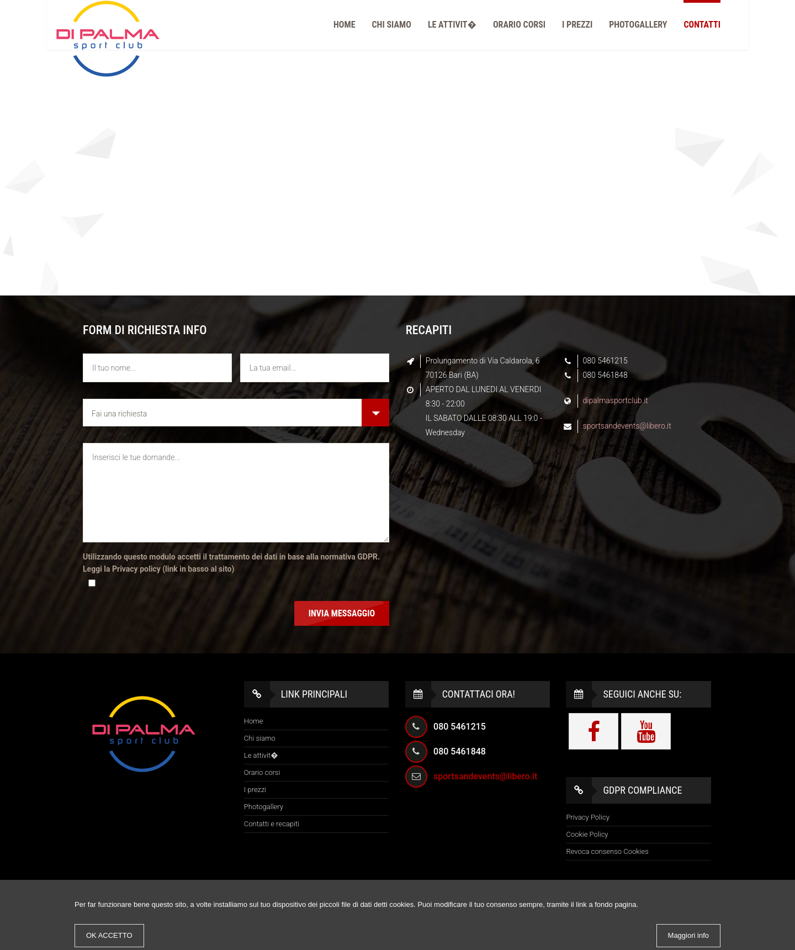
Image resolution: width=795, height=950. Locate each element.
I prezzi (577, 24)
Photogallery (263, 807)
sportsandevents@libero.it (627, 425)
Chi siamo (391, 24)
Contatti (701, 24)
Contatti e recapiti (271, 824)
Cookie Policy (587, 834)
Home (344, 24)
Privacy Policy (587, 817)
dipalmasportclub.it (615, 400)
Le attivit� (452, 24)
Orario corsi (519, 24)
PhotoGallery (638, 24)
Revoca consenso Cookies (607, 851)
